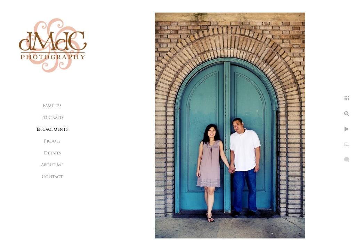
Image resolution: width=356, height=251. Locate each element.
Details (52, 153)
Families (52, 106)
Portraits (52, 118)
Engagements (52, 130)
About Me (52, 165)
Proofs (52, 141)
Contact (52, 177)
